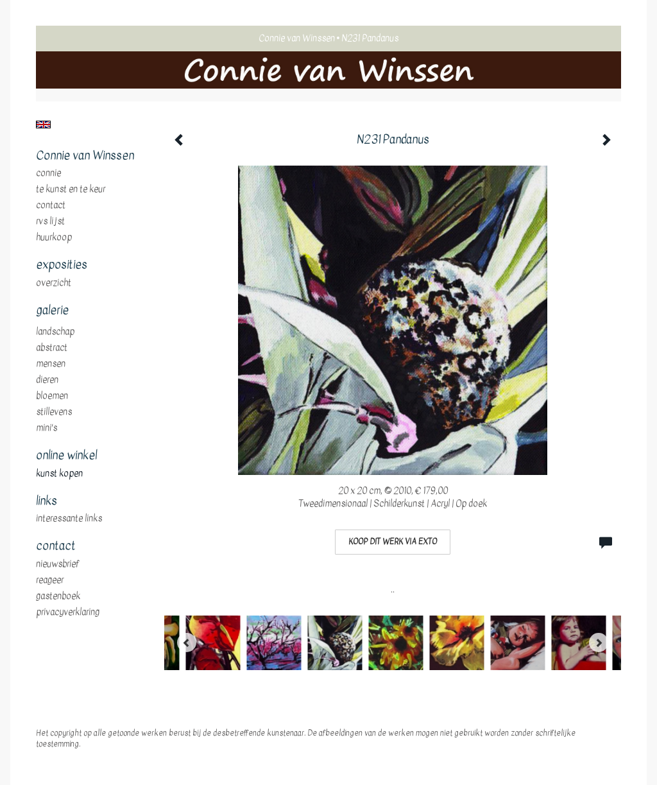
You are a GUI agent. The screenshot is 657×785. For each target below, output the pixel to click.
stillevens (54, 412)
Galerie (52, 310)
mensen (50, 364)
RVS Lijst (50, 221)
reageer (50, 580)
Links (46, 501)
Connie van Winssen (297, 38)
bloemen (52, 396)
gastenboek (58, 596)
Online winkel (66, 455)
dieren (47, 380)
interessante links (69, 518)
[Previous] (186, 642)
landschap (55, 331)
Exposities (61, 265)
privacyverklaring (67, 612)
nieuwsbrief (58, 564)
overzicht (53, 283)
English (43, 124)
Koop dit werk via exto (392, 542)
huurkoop (54, 237)
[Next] (598, 642)
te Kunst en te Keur (70, 189)
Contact (50, 205)
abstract (51, 347)
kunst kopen (59, 473)
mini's (46, 428)
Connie (48, 173)
